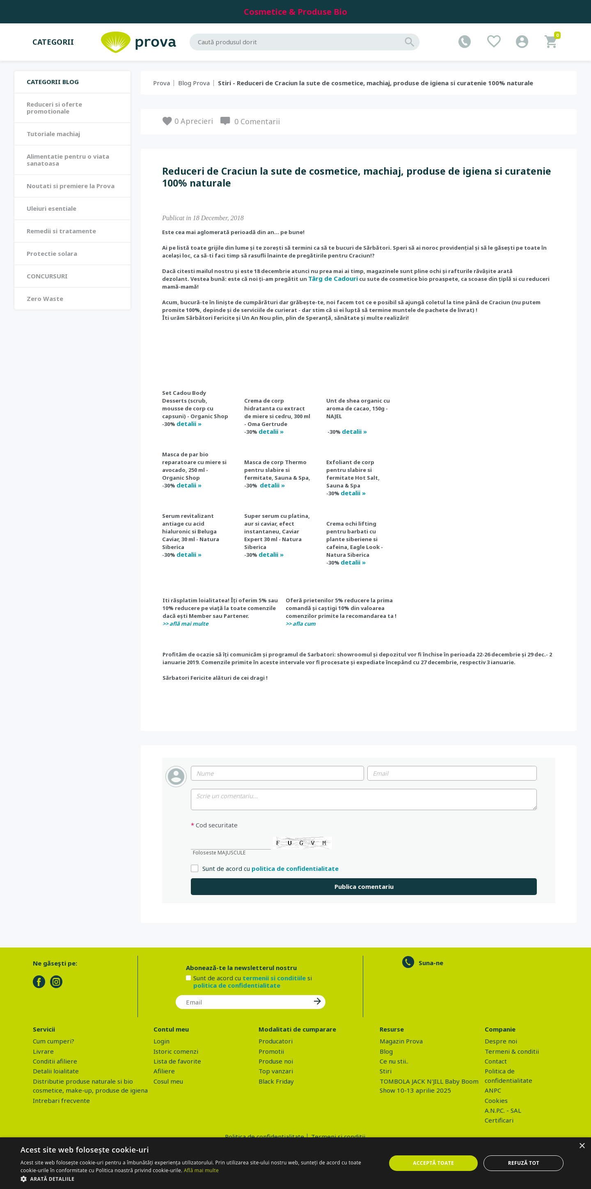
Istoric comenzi (175, 1051)
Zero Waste (45, 298)
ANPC (493, 1090)
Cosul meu (168, 1081)
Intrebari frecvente (61, 1100)
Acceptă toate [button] (433, 1162)
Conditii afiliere (55, 1061)
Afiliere (164, 1071)
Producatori (276, 1041)
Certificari (499, 1120)
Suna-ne (431, 963)
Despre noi (501, 1041)
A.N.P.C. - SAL (503, 1110)
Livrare (43, 1051)
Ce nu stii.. (394, 1061)
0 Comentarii (257, 121)
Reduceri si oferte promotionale (54, 107)
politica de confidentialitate (295, 868)
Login (161, 1041)
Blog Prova (194, 83)
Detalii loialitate (56, 1071)
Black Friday (276, 1081)
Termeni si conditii (338, 1136)
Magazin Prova (401, 1041)
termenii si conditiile (274, 978)
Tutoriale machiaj (53, 134)
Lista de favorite (177, 1061)
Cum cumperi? (53, 1041)
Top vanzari (276, 1071)
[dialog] (295, 1163)
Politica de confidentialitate (264, 1136)
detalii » (189, 423)
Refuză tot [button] (523, 1162)
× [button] (582, 1146)
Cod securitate (214, 825)
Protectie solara (52, 253)
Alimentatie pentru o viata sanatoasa (68, 159)
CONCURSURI (47, 276)
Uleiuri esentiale (51, 208)
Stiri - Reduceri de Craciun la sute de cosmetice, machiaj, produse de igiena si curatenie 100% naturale (375, 83)
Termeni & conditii (512, 1051)
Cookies (496, 1100)
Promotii (271, 1051)
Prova (161, 83)
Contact (496, 1061)
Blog (386, 1051)
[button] (198, 1179)
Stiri (386, 1071)
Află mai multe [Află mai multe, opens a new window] (201, 1170)
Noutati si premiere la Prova (71, 186)
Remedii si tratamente (61, 231)
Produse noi (276, 1061)
